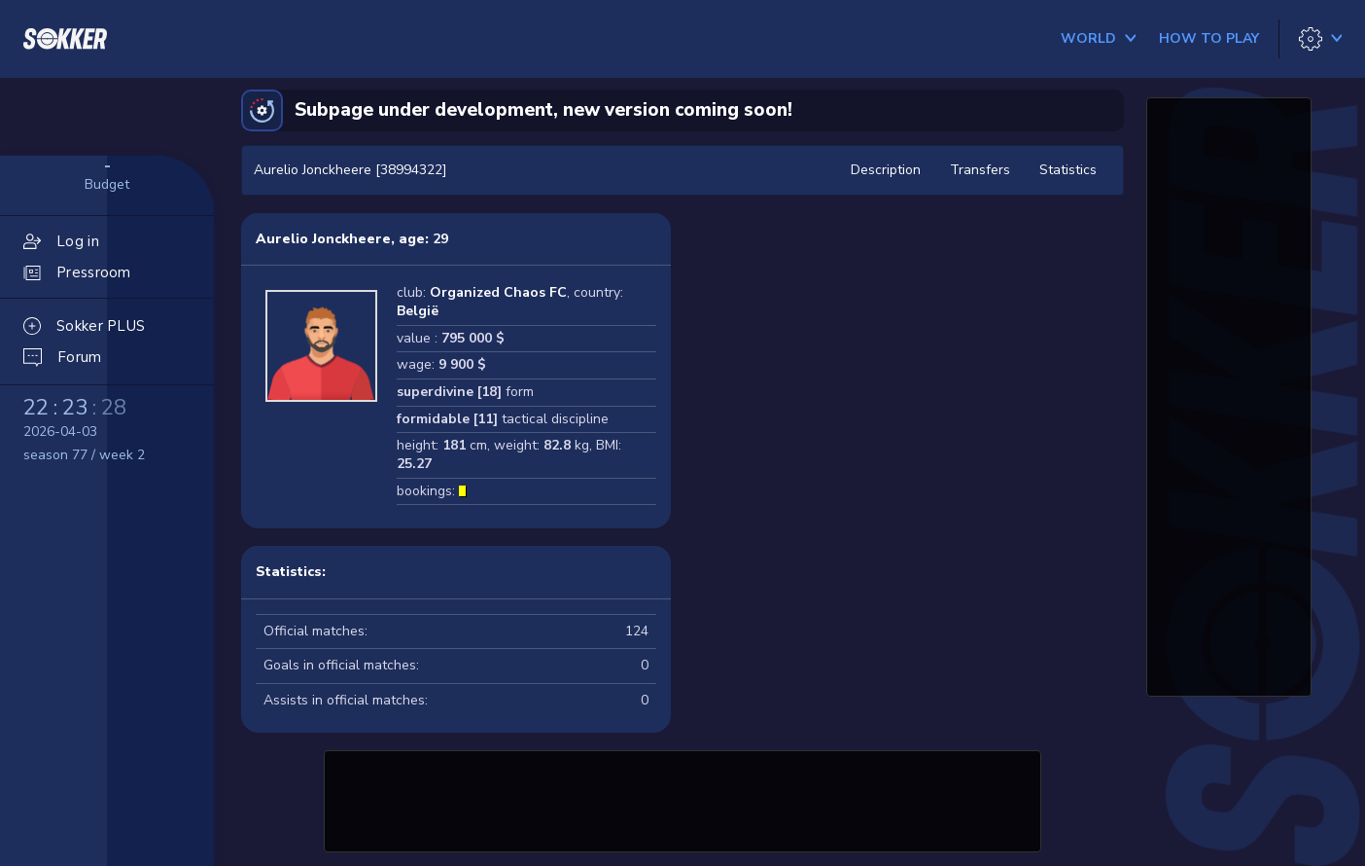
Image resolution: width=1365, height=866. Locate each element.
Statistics (1068, 170)
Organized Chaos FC (498, 292)
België (417, 311)
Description (886, 170)
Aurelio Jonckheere (323, 239)
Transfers (980, 170)
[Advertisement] (682, 799)
